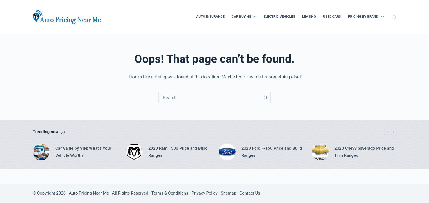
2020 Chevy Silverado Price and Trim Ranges (364, 152)
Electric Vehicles (279, 17)
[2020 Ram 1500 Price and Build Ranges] (134, 152)
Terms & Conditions (169, 193)
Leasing (309, 17)
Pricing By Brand (367, 17)
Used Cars (332, 17)
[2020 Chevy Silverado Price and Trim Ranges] (320, 152)
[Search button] (265, 97)
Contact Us (249, 193)
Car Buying (245, 17)
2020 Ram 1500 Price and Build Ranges (178, 152)
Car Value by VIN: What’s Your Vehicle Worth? (83, 152)
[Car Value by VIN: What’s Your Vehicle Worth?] (41, 152)
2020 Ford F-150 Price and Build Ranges (271, 152)
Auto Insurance (210, 17)
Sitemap (228, 193)
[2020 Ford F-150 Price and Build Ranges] (227, 152)
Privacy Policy (204, 193)
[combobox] (209, 97)
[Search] (394, 17)
